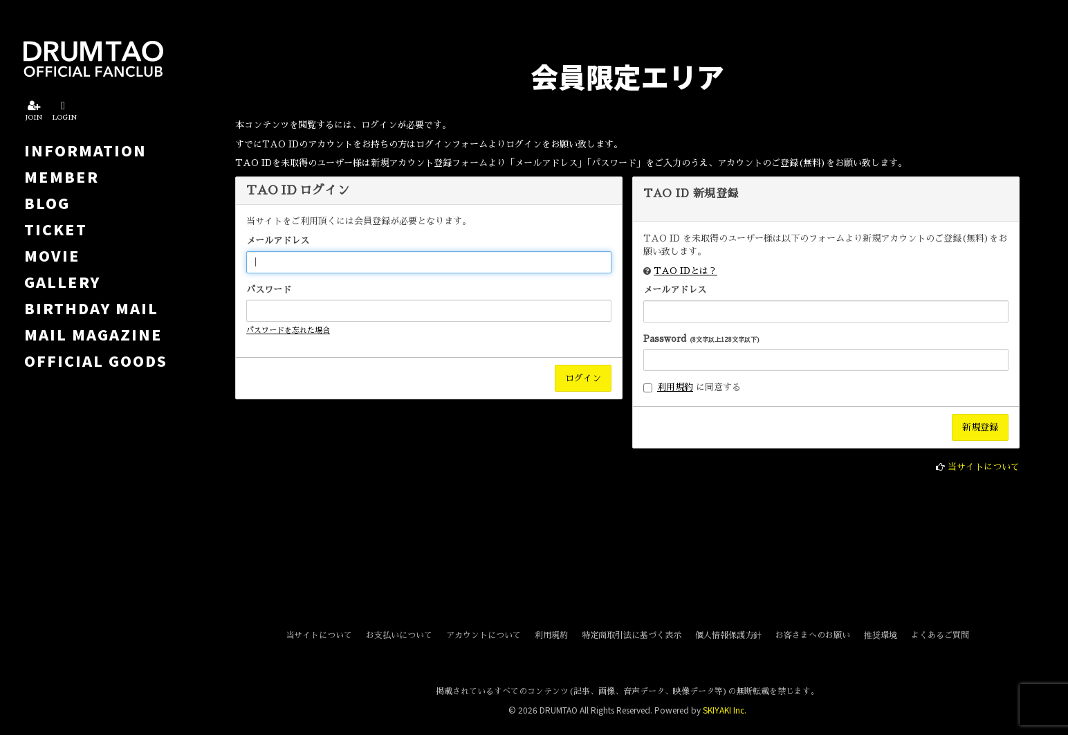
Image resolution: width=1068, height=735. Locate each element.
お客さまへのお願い (812, 635)
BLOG (47, 202)
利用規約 (675, 387)
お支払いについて (399, 635)
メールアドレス (277, 240)
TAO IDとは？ (685, 270)
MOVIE (52, 255)
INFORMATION (85, 150)
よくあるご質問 (940, 635)
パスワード (268, 289)
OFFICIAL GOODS (95, 360)
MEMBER (61, 176)
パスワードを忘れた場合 (288, 330)
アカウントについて (483, 635)
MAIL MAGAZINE (93, 334)
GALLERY (62, 281)
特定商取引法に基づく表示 (631, 635)
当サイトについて (984, 466)
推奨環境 (880, 635)
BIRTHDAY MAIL (91, 308)
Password (701, 338)
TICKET (55, 229)
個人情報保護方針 (728, 635)
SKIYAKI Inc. (724, 710)
